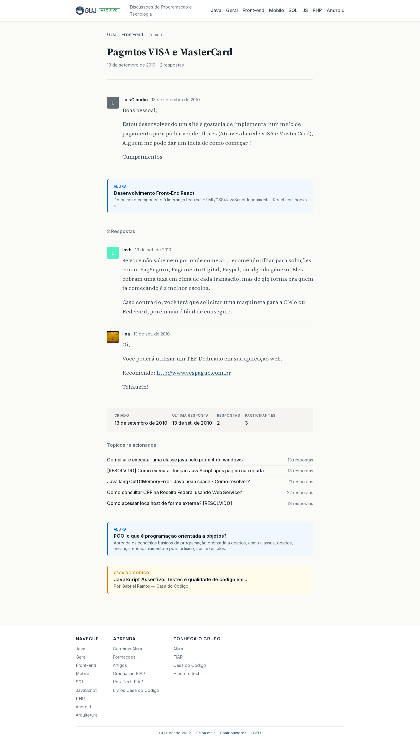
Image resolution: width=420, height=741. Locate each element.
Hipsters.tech (186, 673)
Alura (178, 649)
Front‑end (253, 10)
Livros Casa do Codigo (136, 690)
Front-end (132, 34)
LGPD (256, 733)
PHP (317, 10)
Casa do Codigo (189, 665)
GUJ (111, 34)
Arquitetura (87, 715)
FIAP (178, 657)
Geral (232, 10)
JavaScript (86, 690)
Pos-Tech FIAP (128, 681)
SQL (293, 10)
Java (216, 10)
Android (336, 10)
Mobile (276, 10)
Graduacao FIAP (129, 673)
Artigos (120, 665)
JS (305, 10)
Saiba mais (205, 733)
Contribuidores (233, 733)
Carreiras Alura (127, 649)
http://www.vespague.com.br (194, 372)
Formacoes (124, 657)
